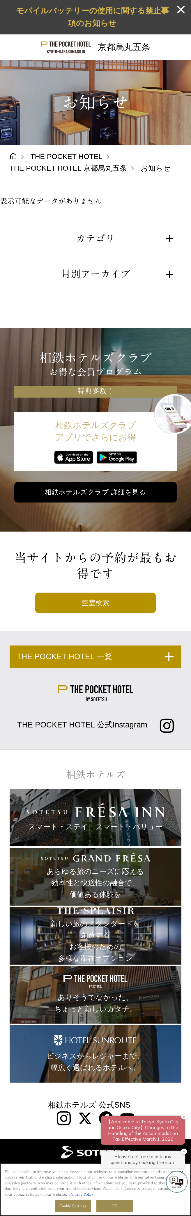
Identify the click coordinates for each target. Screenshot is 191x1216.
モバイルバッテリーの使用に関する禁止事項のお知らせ (92, 17)
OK (114, 1206)
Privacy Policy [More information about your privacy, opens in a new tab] (81, 1194)
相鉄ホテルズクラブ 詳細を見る (95, 492)
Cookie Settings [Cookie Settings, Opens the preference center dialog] (72, 1206)
